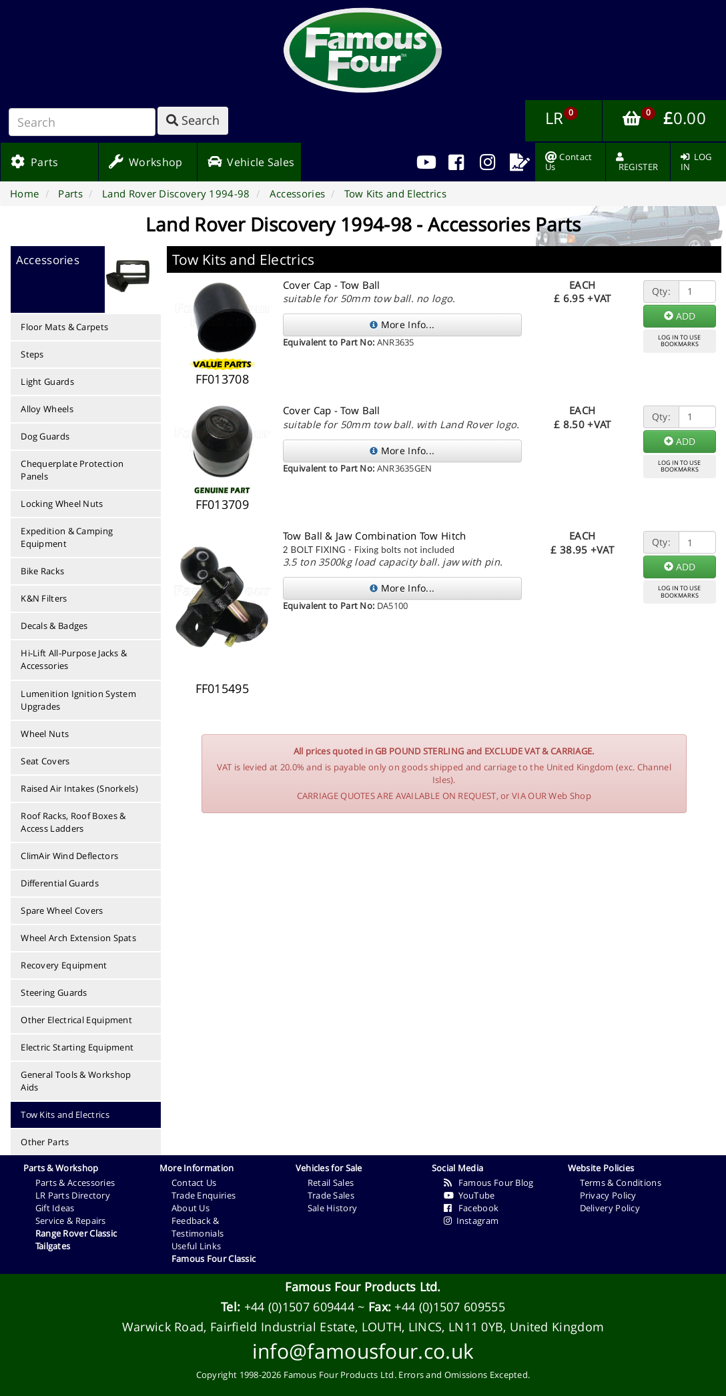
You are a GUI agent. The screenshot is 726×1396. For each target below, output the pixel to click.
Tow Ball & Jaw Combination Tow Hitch (374, 535)
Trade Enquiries (203, 1195)
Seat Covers (45, 761)
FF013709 (222, 504)
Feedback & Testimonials (197, 1227)
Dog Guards (45, 436)
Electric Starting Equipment (77, 1047)
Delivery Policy (610, 1208)
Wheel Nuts (45, 734)
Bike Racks (42, 571)
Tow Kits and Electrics (65, 1115)
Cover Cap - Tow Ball (331, 284)
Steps (32, 354)
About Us (190, 1208)
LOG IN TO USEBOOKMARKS (679, 341)
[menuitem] (456, 162)
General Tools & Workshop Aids (76, 1081)
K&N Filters (44, 598)
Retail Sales (331, 1183)
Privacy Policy (608, 1195)
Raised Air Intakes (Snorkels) (79, 788)
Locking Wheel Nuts (62, 504)
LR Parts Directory (72, 1195)
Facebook (471, 1208)
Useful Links (196, 1246)
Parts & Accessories (75, 1183)
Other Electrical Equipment (76, 1020)
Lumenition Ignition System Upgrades (78, 700)
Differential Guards (60, 883)
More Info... (402, 324)
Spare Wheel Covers (62, 910)
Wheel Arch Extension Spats (78, 938)
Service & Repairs (70, 1221)
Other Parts (45, 1142)
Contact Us (194, 1183)
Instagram (471, 1221)
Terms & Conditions (620, 1183)
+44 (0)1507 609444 (299, 1307)
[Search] (82, 122)
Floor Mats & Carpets (64, 327)
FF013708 (222, 379)
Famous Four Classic (213, 1259)
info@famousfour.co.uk (363, 1351)
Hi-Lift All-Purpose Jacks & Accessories (74, 659)
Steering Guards (54, 992)
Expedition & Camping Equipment (67, 537)
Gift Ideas (55, 1208)
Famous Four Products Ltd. (363, 1287)
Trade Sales (331, 1195)
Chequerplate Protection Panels (72, 470)
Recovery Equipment (64, 965)
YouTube (469, 1195)
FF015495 (222, 688)
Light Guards (47, 382)
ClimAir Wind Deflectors (69, 856)
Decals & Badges (54, 626)
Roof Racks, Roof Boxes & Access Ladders (73, 822)
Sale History (333, 1208)
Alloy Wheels (47, 409)
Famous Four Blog (489, 1183)
